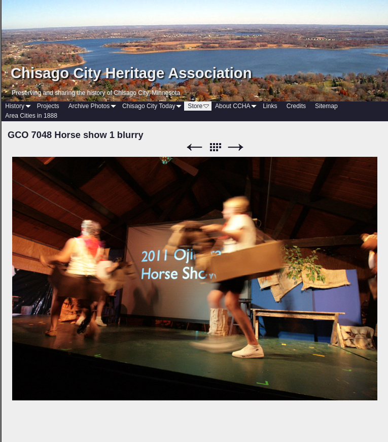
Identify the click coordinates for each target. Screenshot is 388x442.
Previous (194, 147)
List (215, 147)
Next (235, 147)
